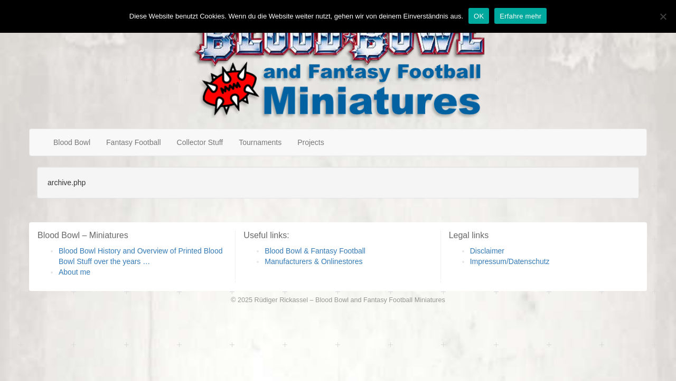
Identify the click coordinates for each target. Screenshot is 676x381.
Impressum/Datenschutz (510, 261)
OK (479, 16)
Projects (310, 142)
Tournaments (260, 142)
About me (74, 272)
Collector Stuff (200, 142)
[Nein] (663, 16)
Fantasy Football (133, 142)
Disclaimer (487, 251)
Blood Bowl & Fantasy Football (315, 251)
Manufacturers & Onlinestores (313, 261)
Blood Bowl (71, 142)
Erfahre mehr (520, 16)
